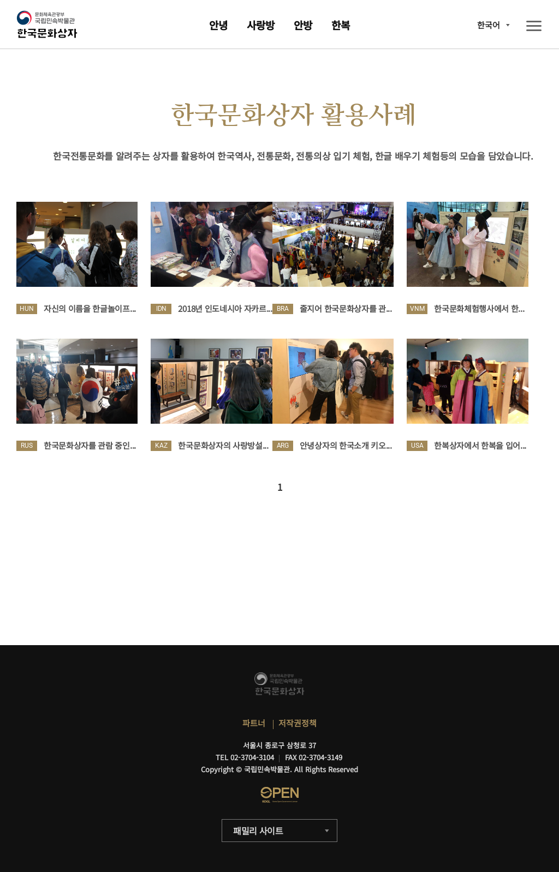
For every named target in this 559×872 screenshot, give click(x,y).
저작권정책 (297, 723)
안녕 (218, 24)
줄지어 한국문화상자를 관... (346, 308)
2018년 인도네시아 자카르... (225, 308)
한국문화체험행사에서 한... (479, 308)
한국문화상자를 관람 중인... (90, 445)
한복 (340, 24)
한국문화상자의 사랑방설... (223, 445)
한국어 (488, 25)
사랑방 (261, 24)
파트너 (253, 723)
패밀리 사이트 (258, 830)
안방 (303, 24)
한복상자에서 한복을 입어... (480, 445)
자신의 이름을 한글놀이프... (90, 308)
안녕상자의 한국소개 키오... (346, 445)
